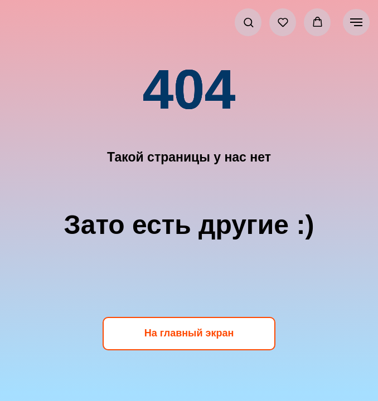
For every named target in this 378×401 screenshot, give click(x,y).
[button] (248, 22)
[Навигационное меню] (356, 22)
